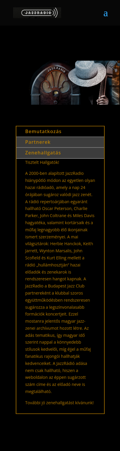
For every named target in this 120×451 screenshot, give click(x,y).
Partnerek (38, 146)
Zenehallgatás (43, 157)
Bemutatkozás (43, 136)
